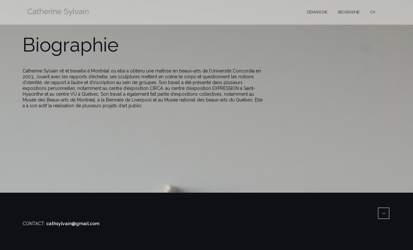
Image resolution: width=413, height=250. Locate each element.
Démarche (317, 12)
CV (372, 12)
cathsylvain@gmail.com (72, 223)
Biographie (349, 12)
